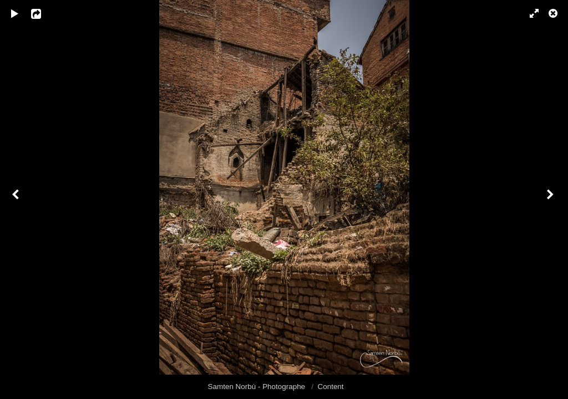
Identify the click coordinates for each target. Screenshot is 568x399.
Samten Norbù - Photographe (257, 386)
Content (331, 386)
